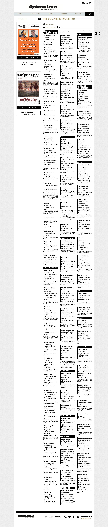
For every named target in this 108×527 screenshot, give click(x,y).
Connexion (58, 517)
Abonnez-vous (28, 112)
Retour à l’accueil (86, 516)
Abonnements (35, 14)
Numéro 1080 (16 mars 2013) (29, 57)
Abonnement (48, 517)
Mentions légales (86, 518)
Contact (78, 14)
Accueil (19, 14)
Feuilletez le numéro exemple (28, 107)
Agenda (50, 14)
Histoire (64, 14)
